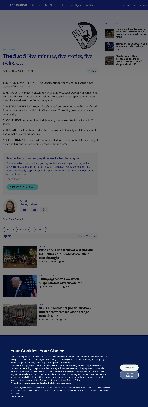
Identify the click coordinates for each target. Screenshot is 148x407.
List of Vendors (18, 397)
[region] (74, 371)
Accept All (129, 367)
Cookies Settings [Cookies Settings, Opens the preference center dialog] (129, 374)
